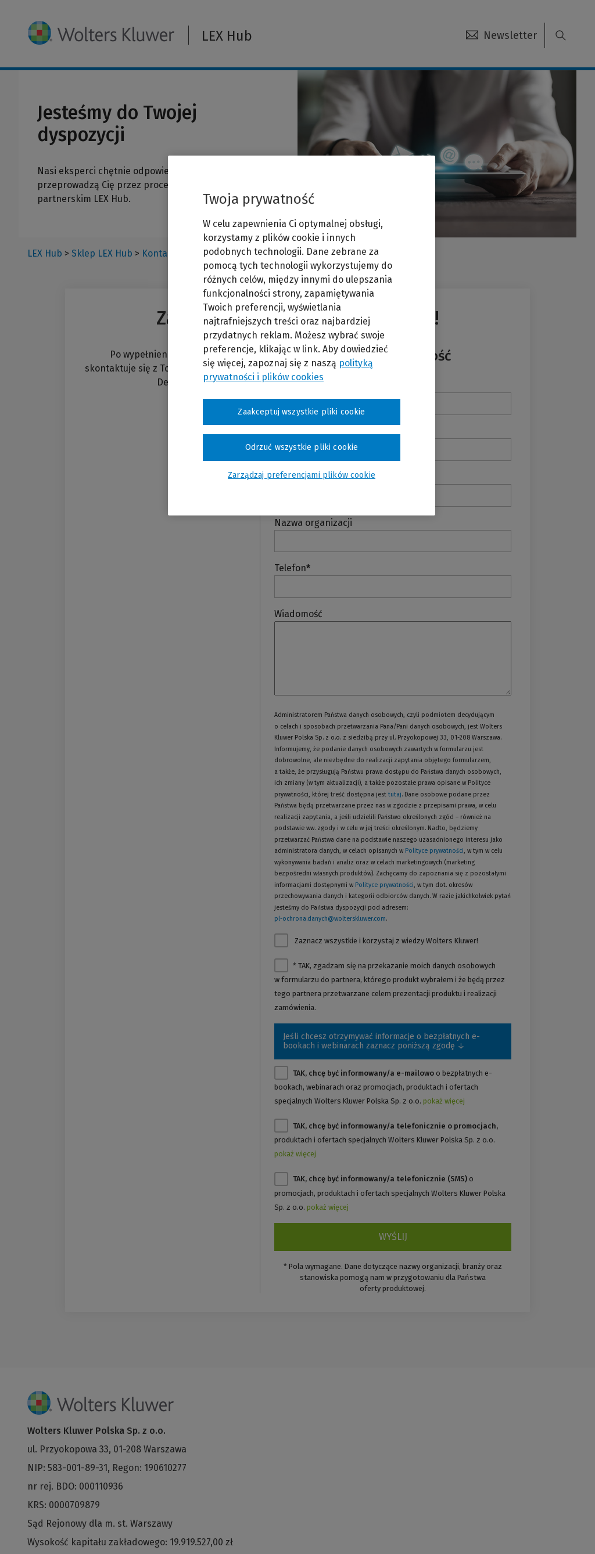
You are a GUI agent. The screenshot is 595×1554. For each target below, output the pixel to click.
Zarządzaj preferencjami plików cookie (301, 475)
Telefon (292, 568)
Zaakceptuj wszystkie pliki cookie (301, 412)
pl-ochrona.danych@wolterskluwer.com (330, 918)
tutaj (395, 794)
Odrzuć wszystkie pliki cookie (302, 447)
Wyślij (393, 1236)
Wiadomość (298, 613)
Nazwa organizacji (313, 522)
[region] (301, 335)
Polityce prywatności (434, 850)
